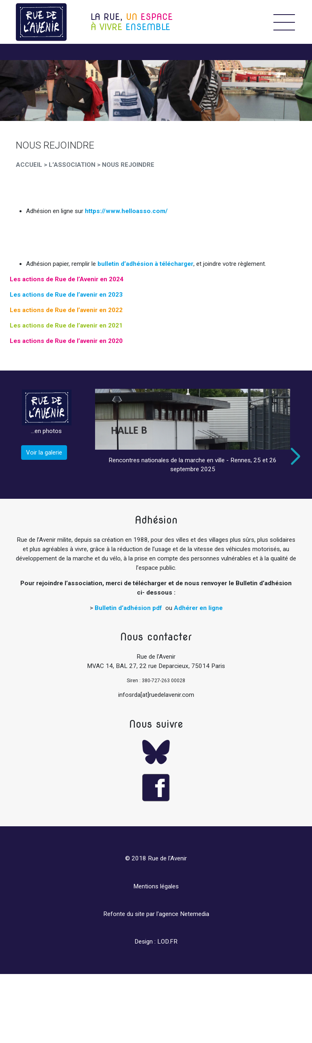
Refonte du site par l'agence (140, 914)
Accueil (29, 164)
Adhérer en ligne (198, 608)
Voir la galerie (44, 452)
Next (294, 456)
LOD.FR (167, 941)
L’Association (72, 164)
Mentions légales (156, 886)
